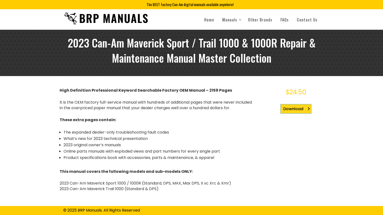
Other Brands (260, 20)
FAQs (284, 20)
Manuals (229, 20)
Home (209, 20)
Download (293, 109)
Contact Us (307, 20)
